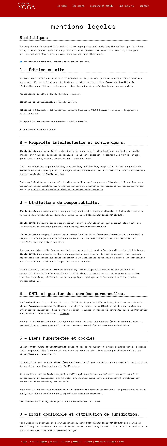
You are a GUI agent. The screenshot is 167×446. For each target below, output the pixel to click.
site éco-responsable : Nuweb (109, 442)
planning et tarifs (102, 6)
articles (77, 442)
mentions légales (38, 442)
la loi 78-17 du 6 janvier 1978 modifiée (87, 302)
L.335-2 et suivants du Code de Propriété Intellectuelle (67, 190)
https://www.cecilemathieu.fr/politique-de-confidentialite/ (93, 325)
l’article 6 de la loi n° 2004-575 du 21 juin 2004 (67, 78)
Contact (76, 94)
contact (144, 6)
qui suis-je (126, 6)
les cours (78, 6)
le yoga (62, 6)
